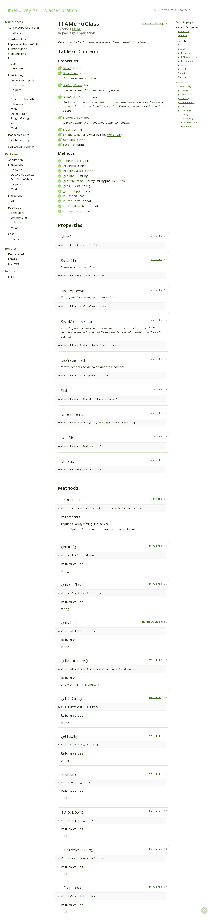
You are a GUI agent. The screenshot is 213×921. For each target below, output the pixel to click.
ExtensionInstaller (23, 99)
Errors (12, 259)
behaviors (17, 213)
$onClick (69, 140)
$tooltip (68, 144)
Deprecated (16, 254)
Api (13, 95)
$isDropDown (72, 85)
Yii (12, 123)
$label (67, 129)
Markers (14, 263)
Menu (15, 109)
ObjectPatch (19, 114)
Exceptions (18, 85)
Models (16, 128)
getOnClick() (71, 186)
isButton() (70, 196)
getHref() (69, 166)
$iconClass (70, 73)
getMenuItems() (74, 181)
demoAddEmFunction (22, 146)
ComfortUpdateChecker (23, 27)
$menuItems (71, 134)
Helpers (16, 90)
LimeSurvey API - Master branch (41, 10)
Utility (15, 239)
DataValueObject (22, 179)
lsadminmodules (18, 135)
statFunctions (17, 54)
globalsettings (21, 140)
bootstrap (14, 207)
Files (11, 277)
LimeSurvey (15, 75)
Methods (182, 35)
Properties (183, 31)
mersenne (17, 68)
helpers (16, 32)
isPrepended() (72, 211)
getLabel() (70, 176)
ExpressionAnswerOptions (25, 44)
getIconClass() (73, 171)
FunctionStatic (17, 49)
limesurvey (15, 196)
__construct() (72, 161)
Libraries (17, 104)
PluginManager (21, 118)
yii (12, 201)
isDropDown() (72, 201)
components (19, 217)
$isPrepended (72, 117)
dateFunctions (17, 39)
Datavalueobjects (23, 80)
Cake (11, 234)
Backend (16, 170)
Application (15, 160)
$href (67, 68)
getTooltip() (71, 191)
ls (9, 58)
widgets (16, 227)
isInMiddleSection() (76, 206)
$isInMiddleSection (76, 97)
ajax (13, 63)
